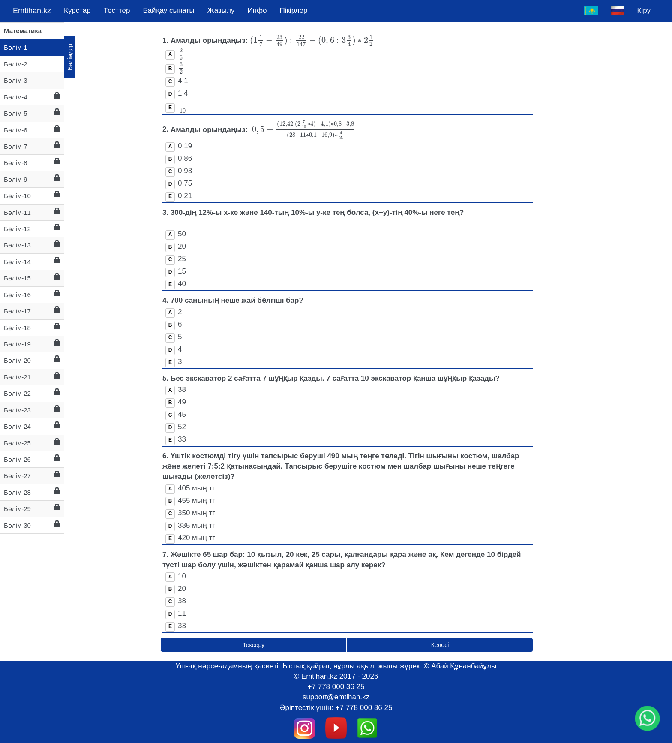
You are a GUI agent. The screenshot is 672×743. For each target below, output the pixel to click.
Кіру (644, 10)
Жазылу (221, 10)
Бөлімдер (69, 57)
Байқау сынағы (168, 10)
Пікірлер (293, 10)
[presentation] (312, 40)
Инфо (257, 10)
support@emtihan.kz (336, 697)
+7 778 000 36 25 (336, 687)
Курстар (77, 10)
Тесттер (117, 10)
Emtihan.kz (32, 10)
